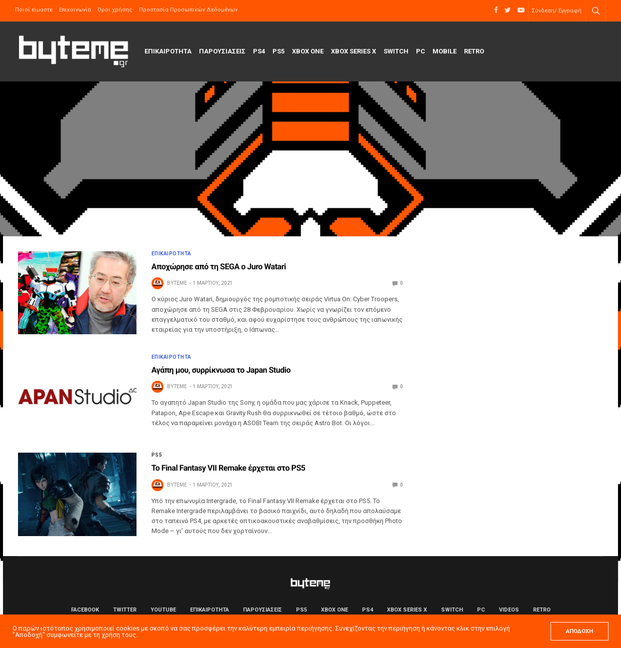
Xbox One (308, 51)
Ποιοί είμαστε (33, 9)
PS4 (259, 51)
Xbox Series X (353, 51)
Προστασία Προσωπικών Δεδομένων (188, 9)
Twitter (124, 610)
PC (420, 51)
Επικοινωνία (75, 9)
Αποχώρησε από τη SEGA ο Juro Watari (219, 266)
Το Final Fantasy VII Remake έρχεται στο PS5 (229, 468)
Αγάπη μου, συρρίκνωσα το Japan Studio (221, 370)
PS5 (278, 51)
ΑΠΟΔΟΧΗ (579, 631)
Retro (474, 51)
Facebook (85, 610)
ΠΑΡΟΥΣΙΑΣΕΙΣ (222, 51)
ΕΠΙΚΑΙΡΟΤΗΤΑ (168, 51)
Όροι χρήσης (115, 9)
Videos (509, 610)
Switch (396, 51)
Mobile (444, 51)
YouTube (163, 610)
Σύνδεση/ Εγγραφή (557, 10)
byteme (177, 283)
